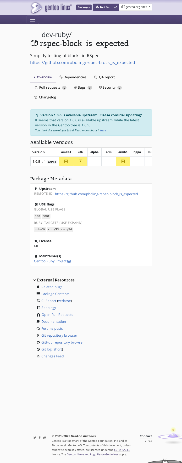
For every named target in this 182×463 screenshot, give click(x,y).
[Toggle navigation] (33, 19)
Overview (43, 77)
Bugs (83, 87)
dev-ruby (55, 34)
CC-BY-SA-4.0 (122, 450)
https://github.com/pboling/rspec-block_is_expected (82, 62)
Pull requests (51, 87)
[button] (106, 7)
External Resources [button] (56, 279)
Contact (146, 436)
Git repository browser (59, 335)
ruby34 (66, 229)
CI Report (48, 300)
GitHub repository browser (62, 341)
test (46, 216)
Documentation (53, 321)
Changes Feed (52, 355)
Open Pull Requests (57, 314)
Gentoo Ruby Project (50, 260)
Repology (48, 307)
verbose (64, 300)
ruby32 (40, 229)
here (103, 130)
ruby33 (53, 229)
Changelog (45, 97)
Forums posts (52, 328)
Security (110, 87)
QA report (104, 77)
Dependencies (73, 77)
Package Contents (55, 293)
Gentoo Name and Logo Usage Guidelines (92, 454)
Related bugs (51, 286)
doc (37, 216)
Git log (46, 348)
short (58, 348)
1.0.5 (36, 161)
